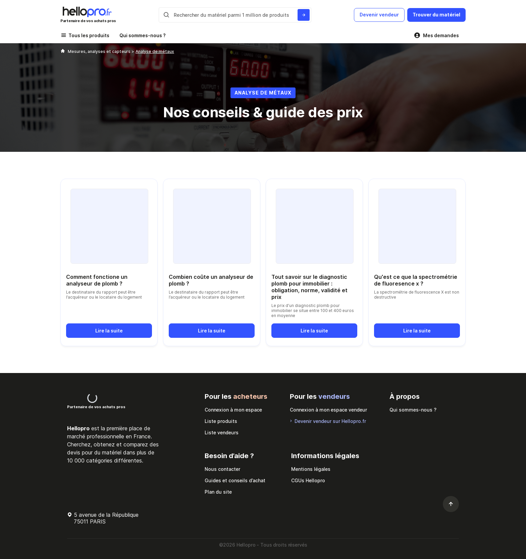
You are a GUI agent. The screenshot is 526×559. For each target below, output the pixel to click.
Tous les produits (88, 35)
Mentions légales (310, 469)
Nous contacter (222, 469)
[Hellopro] (62, 51)
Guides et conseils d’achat (235, 480)
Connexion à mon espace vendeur (328, 410)
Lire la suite (109, 330)
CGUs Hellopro (308, 480)
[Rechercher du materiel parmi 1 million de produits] (304, 15)
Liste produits (221, 421)
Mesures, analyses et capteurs (100, 51)
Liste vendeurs (222, 432)
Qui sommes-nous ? (142, 35)
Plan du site (218, 492)
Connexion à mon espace (233, 410)
